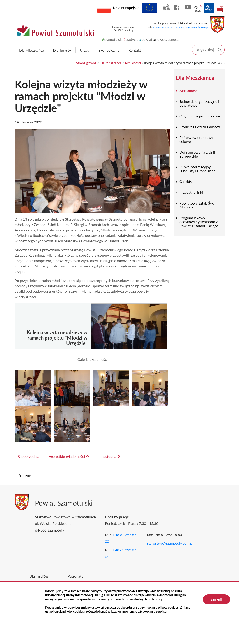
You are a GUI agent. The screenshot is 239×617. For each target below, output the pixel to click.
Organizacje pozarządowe (199, 116)
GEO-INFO (166, 7)
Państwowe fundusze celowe (196, 139)
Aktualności (133, 63)
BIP (220, 8)
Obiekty (185, 181)
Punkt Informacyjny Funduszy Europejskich (197, 169)
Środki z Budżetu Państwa (200, 126)
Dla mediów (39, 576)
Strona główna (86, 63)
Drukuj (28, 476)
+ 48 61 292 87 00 (162, 27)
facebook (177, 7)
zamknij (216, 599)
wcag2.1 (198, 8)
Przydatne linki (191, 192)
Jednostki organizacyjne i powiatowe (199, 103)
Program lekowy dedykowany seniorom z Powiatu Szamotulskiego (198, 222)
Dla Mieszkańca (110, 63)
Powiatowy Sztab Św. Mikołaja (196, 205)
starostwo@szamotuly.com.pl (192, 27)
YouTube (188, 7)
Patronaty (75, 576)
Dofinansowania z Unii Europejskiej (197, 154)
